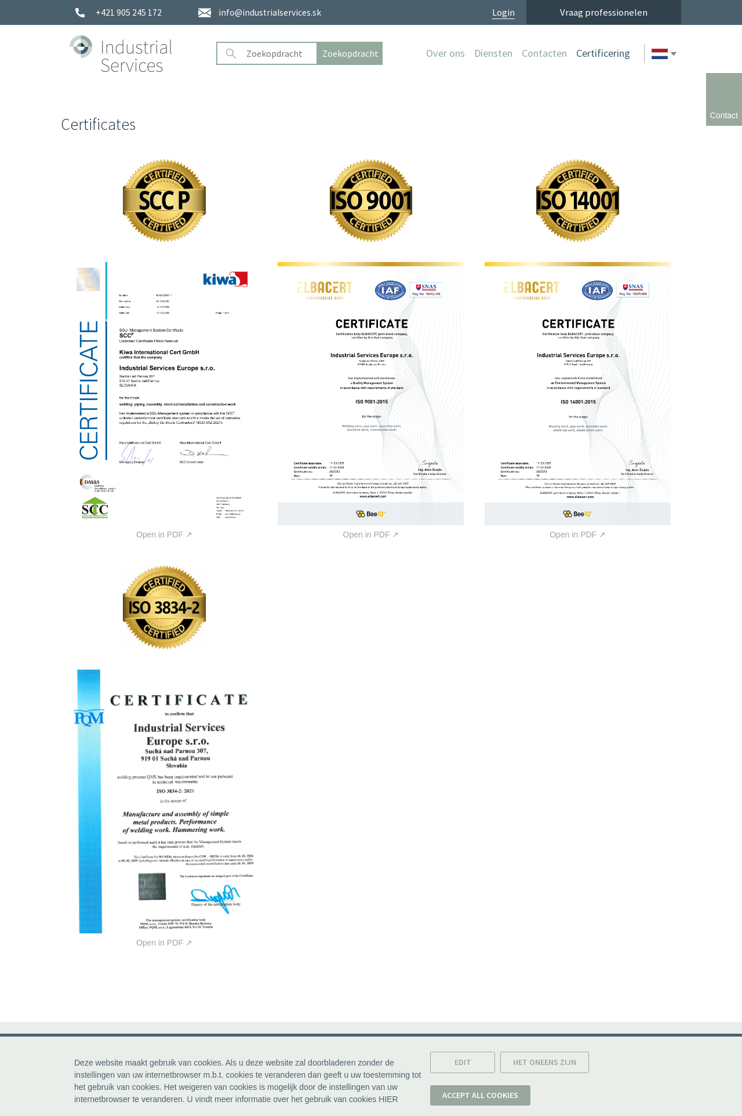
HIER (388, 1099)
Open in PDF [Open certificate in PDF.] (164, 400)
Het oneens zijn (544, 1062)
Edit (462, 1062)
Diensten (493, 53)
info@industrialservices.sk (270, 12)
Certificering (603, 53)
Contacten (544, 53)
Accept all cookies (480, 1095)
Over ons (445, 53)
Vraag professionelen (604, 12)
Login (503, 12)
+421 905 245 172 (129, 12)
